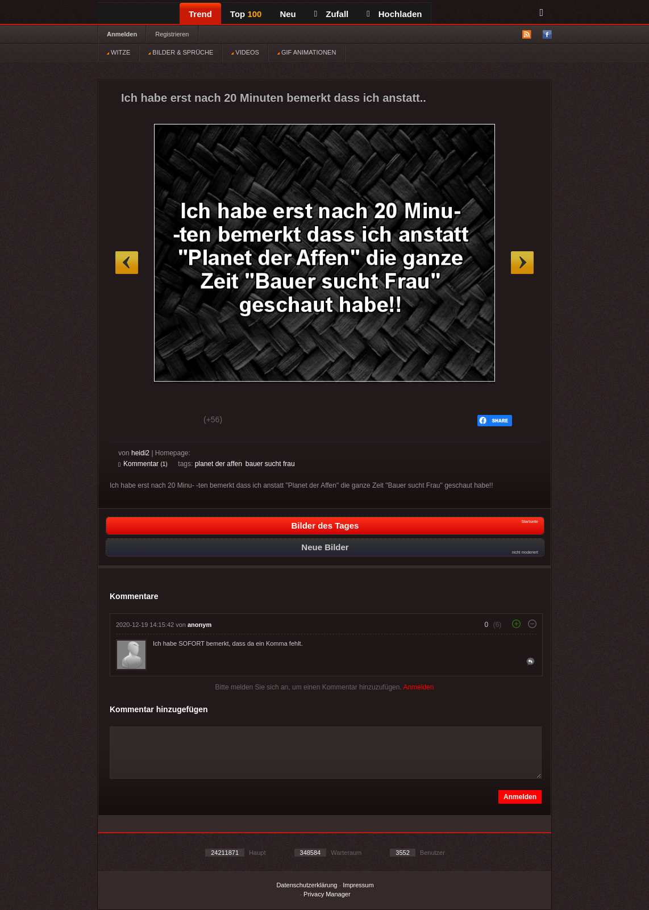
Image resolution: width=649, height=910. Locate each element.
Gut (131, 421)
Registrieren (172, 34)
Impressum (358, 885)
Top (246, 14)
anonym (199, 624)
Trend (200, 14)
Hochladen (394, 14)
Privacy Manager (327, 894)
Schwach (173, 421)
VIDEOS (245, 52)
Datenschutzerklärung (306, 885)
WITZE (118, 52)
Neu (288, 14)
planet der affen (218, 464)
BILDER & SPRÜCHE (180, 52)
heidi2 (140, 453)
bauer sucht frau (270, 464)
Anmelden (122, 34)
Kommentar (143, 464)
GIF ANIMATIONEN (306, 52)
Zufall (331, 14)
